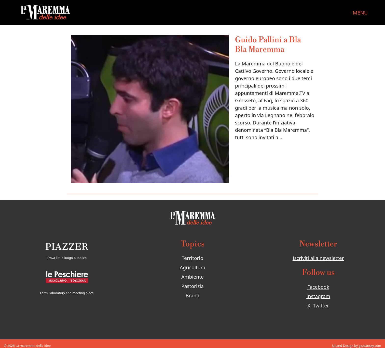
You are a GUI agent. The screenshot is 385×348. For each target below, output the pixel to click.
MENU (360, 12)
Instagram (318, 296)
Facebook (318, 287)
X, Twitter (318, 305)
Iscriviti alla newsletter (318, 258)
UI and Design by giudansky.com (356, 345)
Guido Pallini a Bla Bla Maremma (268, 44)
